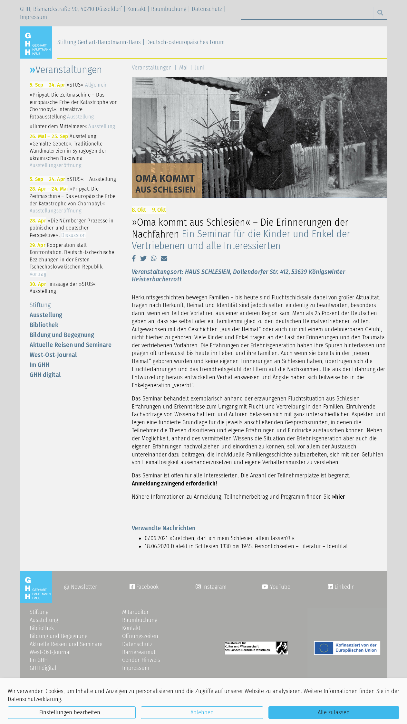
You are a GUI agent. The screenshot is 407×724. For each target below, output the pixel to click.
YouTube (276, 586)
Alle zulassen (334, 712)
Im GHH (40, 365)
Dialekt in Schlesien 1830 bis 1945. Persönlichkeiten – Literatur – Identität (259, 546)
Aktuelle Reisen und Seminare (71, 345)
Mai (183, 67)
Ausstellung (46, 315)
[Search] (307, 13)
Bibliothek (44, 325)
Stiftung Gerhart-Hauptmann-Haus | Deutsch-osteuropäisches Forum (141, 42)
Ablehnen (202, 712)
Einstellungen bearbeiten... (71, 712)
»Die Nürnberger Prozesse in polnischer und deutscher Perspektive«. (72, 227)
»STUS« (69, 84)
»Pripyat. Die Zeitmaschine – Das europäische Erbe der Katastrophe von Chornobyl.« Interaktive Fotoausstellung (74, 105)
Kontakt (136, 9)
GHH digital (45, 375)
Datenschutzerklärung (34, 699)
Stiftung (40, 305)
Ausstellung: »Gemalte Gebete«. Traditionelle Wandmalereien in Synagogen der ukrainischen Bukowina (68, 150)
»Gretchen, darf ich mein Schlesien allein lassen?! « (232, 538)
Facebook (144, 586)
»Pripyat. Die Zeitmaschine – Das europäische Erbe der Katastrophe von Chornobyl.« (73, 199)
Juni (199, 67)
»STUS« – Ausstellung (73, 179)
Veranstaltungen (152, 67)
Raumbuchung (168, 9)
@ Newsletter (80, 586)
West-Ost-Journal (53, 355)
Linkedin (344, 586)
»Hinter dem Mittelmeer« (72, 126)
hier (340, 496)
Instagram (211, 586)
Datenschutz (207, 9)
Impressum (33, 17)
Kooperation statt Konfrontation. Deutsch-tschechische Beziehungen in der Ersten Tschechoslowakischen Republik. (72, 259)
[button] (134, 258)
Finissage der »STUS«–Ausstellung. (64, 288)
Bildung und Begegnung (62, 335)
